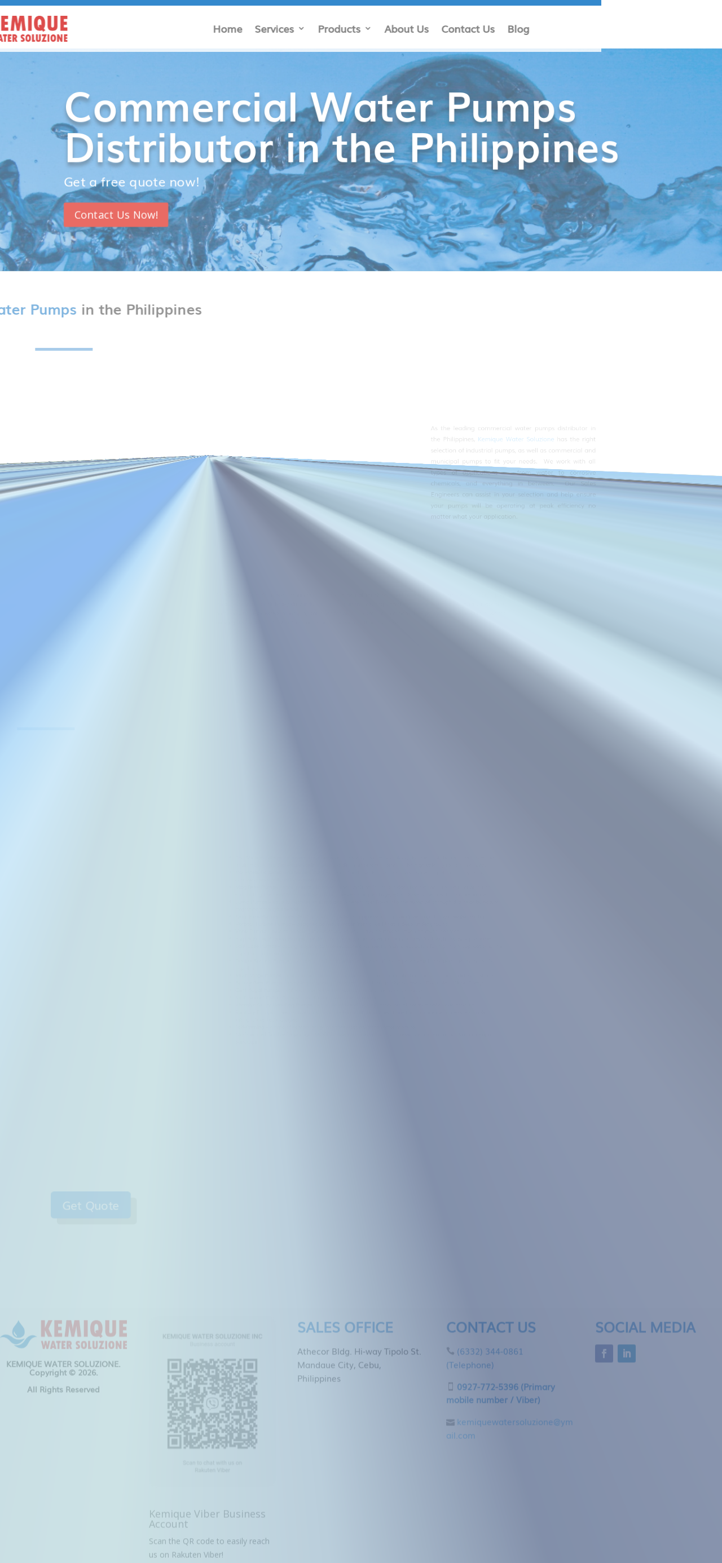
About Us (83, 28)
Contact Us (145, 28)
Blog (195, 28)
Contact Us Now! (135, 210)
